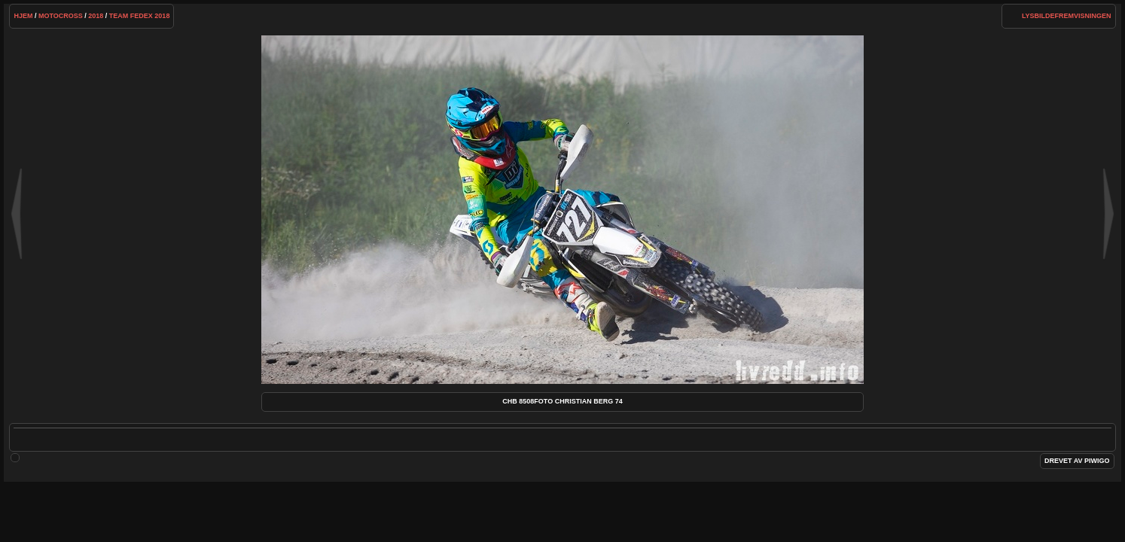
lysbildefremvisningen (1066, 16)
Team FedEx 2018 (139, 16)
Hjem (23, 16)
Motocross (60, 16)
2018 (95, 16)
